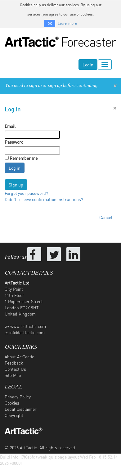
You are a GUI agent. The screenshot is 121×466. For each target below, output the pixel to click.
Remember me (24, 158)
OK (49, 23)
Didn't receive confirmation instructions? (44, 199)
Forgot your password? (26, 193)
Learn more (67, 23)
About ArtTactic (19, 356)
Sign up (16, 184)
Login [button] (88, 64)
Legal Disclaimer (21, 409)
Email (10, 126)
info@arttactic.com (27, 332)
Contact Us (15, 369)
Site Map (13, 375)
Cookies (12, 403)
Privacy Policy (18, 396)
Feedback (14, 362)
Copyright (14, 415)
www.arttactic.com (28, 326)
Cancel (105, 217)
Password (14, 142)
